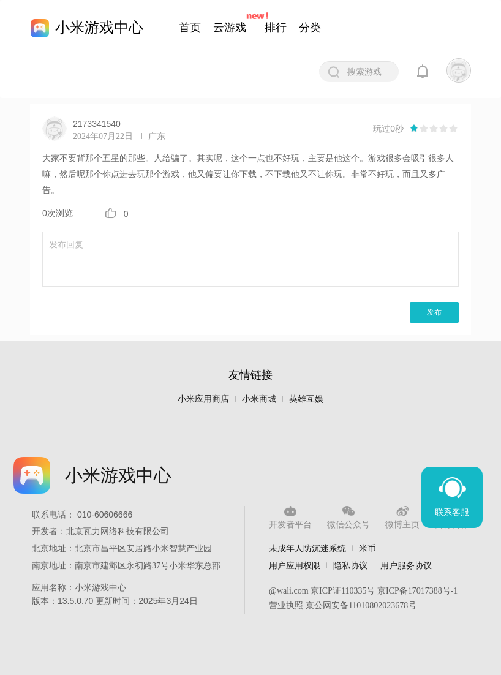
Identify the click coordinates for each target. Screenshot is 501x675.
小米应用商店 (203, 399)
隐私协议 (350, 565)
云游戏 (229, 27)
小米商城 (259, 399)
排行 (276, 27)
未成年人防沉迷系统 (307, 548)
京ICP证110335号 (343, 590)
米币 (367, 548)
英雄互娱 (306, 399)
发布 (434, 312)
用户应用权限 (294, 565)
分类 (310, 27)
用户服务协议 (406, 565)
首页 (190, 27)
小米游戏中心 (99, 27)
